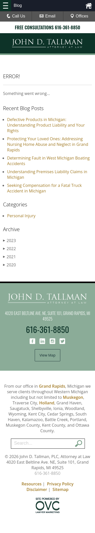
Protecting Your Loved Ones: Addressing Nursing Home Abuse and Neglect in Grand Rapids (47, 144)
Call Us (16, 16)
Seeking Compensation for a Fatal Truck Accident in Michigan (44, 188)
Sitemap (60, 489)
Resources (32, 484)
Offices (79, 16)
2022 (9, 248)
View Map (47, 355)
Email (47, 16)
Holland (46, 403)
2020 (9, 265)
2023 (9, 240)
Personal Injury (21, 216)
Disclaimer (36, 489)
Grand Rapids (52, 386)
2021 (9, 257)
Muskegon (73, 397)
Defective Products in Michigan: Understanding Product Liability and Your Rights (46, 125)
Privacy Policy (60, 484)
